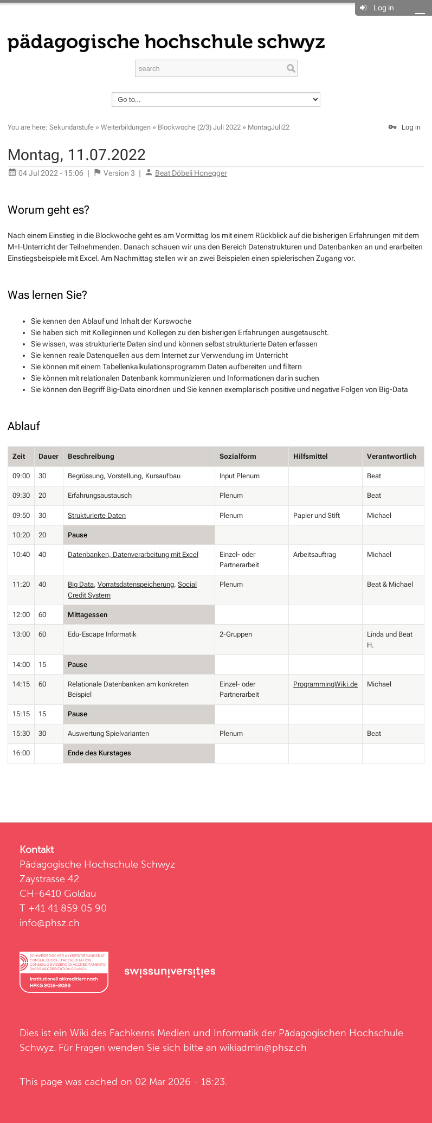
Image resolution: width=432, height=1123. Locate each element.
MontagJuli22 (268, 127)
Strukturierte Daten (97, 515)
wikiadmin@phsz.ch (263, 1047)
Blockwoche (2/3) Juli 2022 (199, 127)
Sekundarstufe (71, 127)
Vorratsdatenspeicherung (136, 584)
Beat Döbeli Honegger (191, 173)
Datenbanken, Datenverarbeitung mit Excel (133, 554)
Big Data (81, 584)
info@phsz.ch (50, 922)
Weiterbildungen (126, 127)
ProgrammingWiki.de (325, 684)
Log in (383, 7)
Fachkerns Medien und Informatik (184, 1032)
